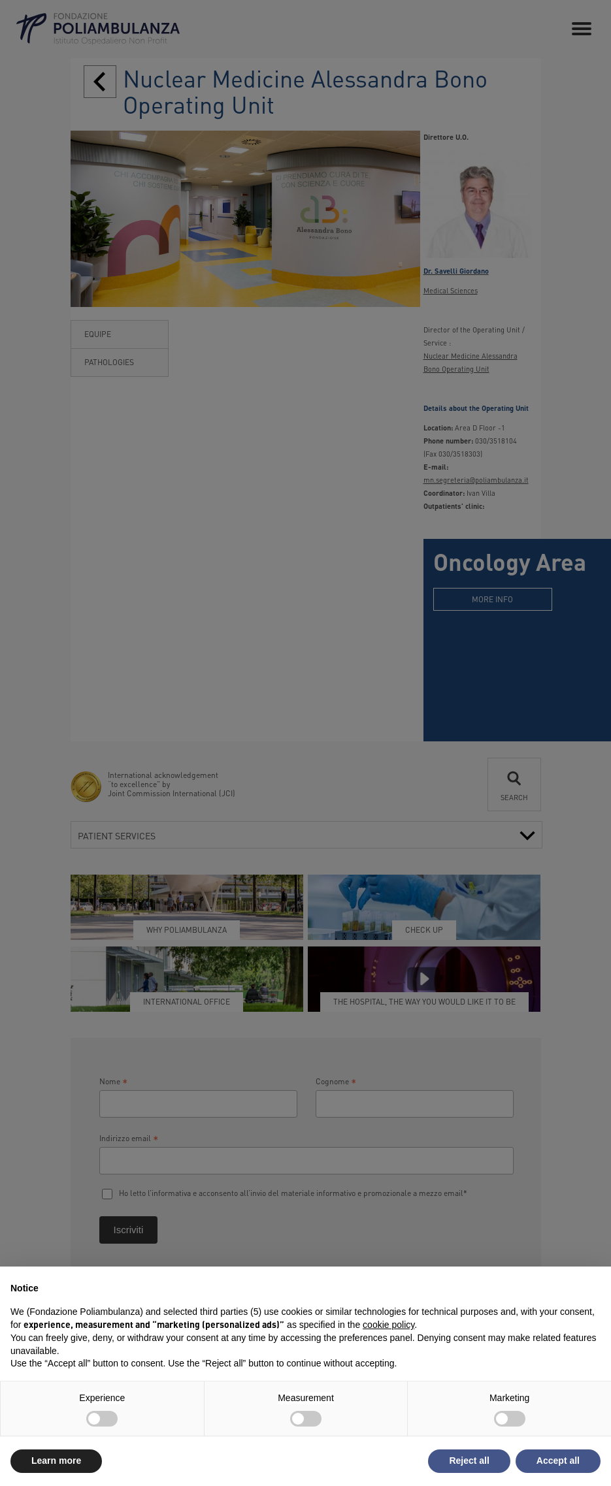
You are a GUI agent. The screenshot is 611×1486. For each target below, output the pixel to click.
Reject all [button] (469, 1460)
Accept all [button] (558, 1460)
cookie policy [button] (388, 1324)
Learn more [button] (56, 1460)
